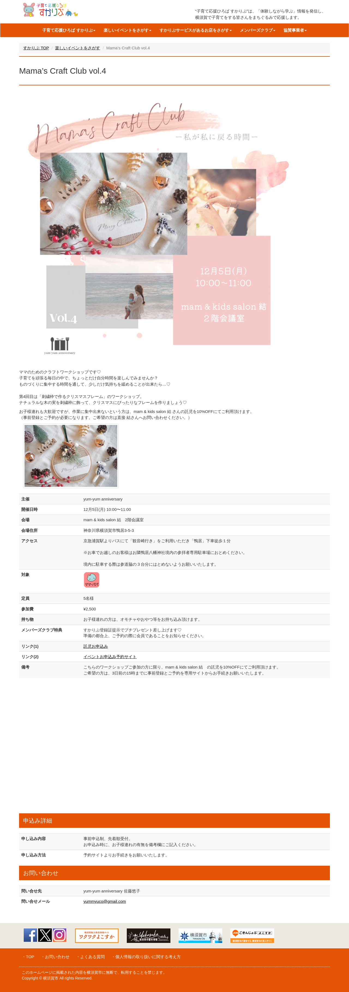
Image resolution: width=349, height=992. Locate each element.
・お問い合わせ (55, 956)
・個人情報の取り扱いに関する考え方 (146, 956)
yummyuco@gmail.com (104, 901)
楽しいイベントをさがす (77, 48)
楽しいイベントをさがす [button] (127, 30)
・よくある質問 (90, 956)
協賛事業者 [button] (295, 30)
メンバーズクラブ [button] (257, 30)
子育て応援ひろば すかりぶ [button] (68, 30)
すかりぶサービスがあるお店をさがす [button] (196, 30)
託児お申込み (95, 646)
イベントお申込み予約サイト (110, 656)
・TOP (28, 956)
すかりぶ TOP (36, 48)
